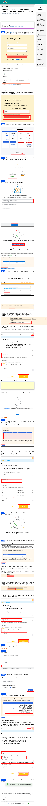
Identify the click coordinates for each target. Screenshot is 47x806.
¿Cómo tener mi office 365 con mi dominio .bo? (40, 58)
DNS (7, 6)
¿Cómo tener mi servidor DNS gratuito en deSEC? (41, 38)
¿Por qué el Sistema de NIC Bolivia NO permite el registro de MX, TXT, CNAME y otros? (41, 25)
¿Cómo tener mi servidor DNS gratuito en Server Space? (41, 48)
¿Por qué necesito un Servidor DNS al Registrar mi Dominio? (41, 19)
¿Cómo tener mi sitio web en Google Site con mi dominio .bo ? (40, 64)
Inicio (3, 6)
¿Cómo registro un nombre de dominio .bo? (18, 26)
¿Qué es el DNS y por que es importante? (41, 14)
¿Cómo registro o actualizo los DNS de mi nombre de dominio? (41, 32)
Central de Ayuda (7, 2)
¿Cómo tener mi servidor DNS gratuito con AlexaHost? (41, 53)
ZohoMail (12, 32)
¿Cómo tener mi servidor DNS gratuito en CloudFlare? (41, 43)
